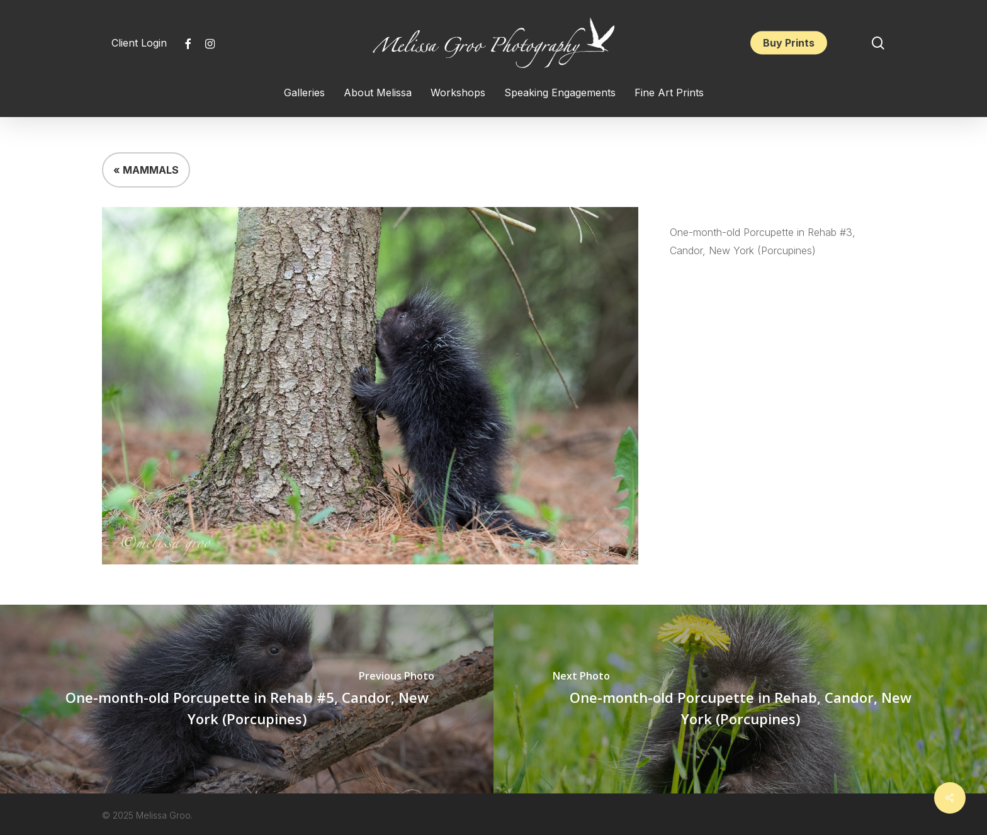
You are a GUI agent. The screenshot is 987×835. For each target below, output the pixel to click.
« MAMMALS (146, 170)
